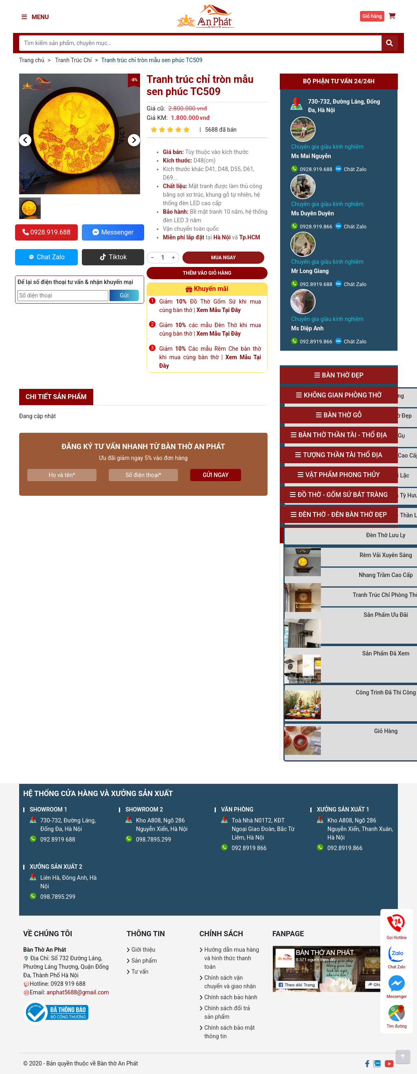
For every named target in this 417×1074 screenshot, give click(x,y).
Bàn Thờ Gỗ (343, 415)
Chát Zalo (354, 169)
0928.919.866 (315, 226)
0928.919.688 (315, 169)
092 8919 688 (57, 839)
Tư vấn (140, 971)
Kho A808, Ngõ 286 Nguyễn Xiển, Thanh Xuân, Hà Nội (360, 829)
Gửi (124, 295)
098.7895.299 (153, 839)
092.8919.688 (315, 284)
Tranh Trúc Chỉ (73, 60)
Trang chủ (31, 60)
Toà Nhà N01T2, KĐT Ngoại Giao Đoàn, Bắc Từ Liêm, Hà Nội (263, 829)
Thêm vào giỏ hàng (207, 273)
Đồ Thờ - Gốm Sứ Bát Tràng (343, 495)
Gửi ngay (215, 475)
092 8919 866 (249, 848)
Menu (35, 17)
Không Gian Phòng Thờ (343, 395)
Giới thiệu (144, 949)
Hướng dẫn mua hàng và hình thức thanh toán (231, 958)
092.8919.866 (315, 341)
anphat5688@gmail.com (78, 992)
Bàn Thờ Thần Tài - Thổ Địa (342, 435)
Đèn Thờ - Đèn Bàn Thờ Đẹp (342, 515)
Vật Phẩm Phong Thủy (342, 475)
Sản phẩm (144, 960)
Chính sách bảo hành (230, 997)
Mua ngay (223, 257)
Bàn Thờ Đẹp (343, 375)
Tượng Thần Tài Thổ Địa (342, 455)
